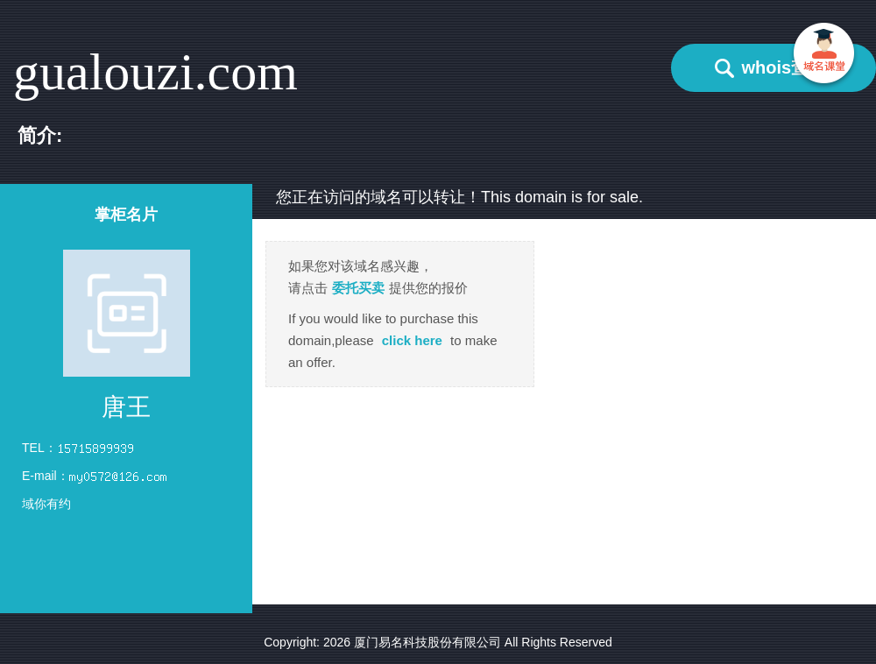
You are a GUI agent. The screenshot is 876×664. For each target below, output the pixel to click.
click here (412, 340)
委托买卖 (358, 287)
